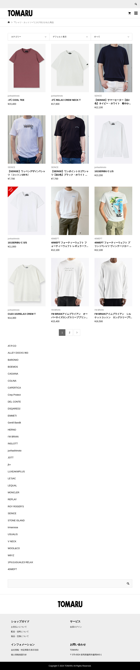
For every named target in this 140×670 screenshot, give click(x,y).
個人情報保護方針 (19, 655)
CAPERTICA (14, 387)
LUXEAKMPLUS (16, 471)
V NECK (12, 541)
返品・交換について (20, 636)
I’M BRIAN (13, 436)
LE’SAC (12, 478)
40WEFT (12, 569)
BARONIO (13, 360)
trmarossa (13, 527)
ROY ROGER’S (16, 506)
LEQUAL (12, 485)
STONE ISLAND (16, 520)
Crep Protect (14, 394)
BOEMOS (13, 366)
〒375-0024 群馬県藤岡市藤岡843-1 (86, 655)
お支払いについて (19, 627)
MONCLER (13, 492)
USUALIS (13, 534)
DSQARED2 (14, 408)
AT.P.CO (12, 346)
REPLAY (12, 499)
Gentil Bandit (14, 422)
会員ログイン (76, 627)
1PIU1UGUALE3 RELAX (20, 562)
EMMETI (12, 415)
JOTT (10, 457)
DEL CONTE (14, 401)
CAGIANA (13, 373)
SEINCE (12, 513)
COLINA (12, 380)
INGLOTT (13, 443)
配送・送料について (20, 631)
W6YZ (11, 555)
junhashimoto (14, 450)
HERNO (12, 429)
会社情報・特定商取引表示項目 (25, 650)
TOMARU (74, 650)
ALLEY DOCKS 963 (18, 352)
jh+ (9, 464)
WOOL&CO (14, 548)
